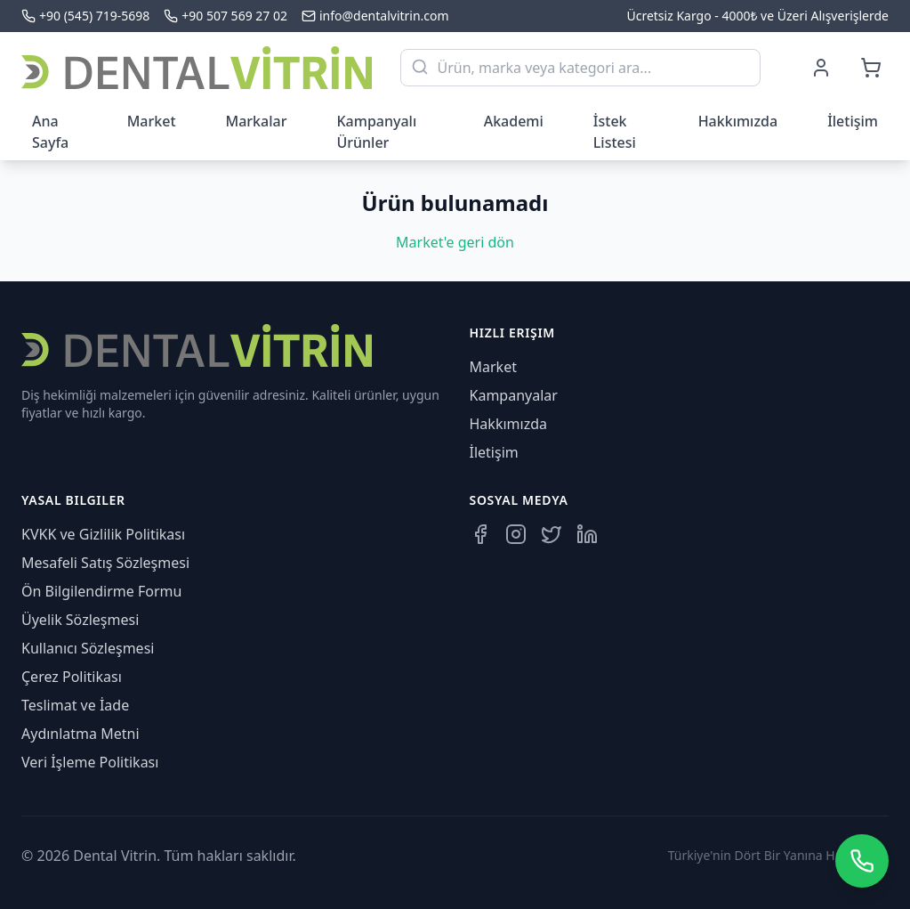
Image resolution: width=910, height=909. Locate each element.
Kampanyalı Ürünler (376, 131)
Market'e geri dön (455, 242)
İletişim (852, 121)
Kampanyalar (514, 395)
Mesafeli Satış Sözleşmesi (105, 562)
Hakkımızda (738, 121)
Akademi (514, 121)
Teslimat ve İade (75, 705)
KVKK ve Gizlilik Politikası (103, 534)
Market (151, 121)
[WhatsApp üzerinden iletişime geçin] (862, 861)
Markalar (256, 121)
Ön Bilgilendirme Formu (101, 591)
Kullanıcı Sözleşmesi (87, 648)
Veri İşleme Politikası (89, 762)
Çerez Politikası (71, 676)
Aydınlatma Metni (80, 733)
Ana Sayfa (50, 131)
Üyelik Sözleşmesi (80, 619)
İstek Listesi (614, 131)
